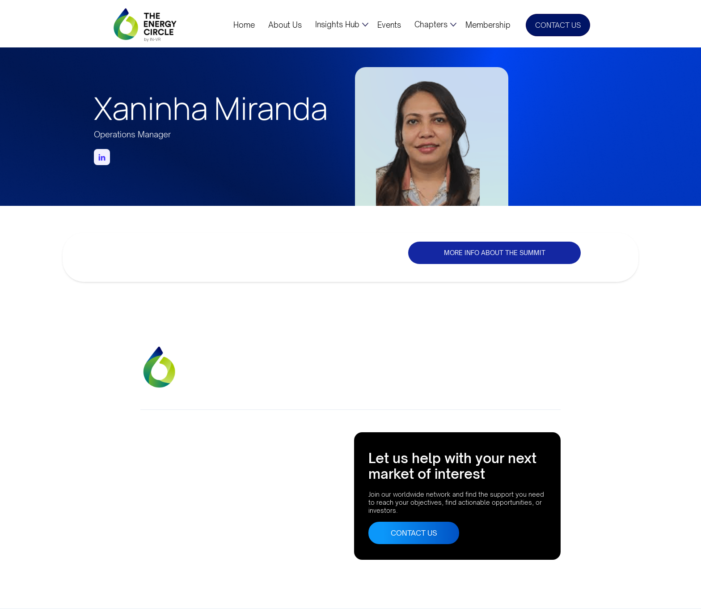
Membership (488, 25)
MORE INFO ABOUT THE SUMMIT (494, 252)
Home (244, 25)
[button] (341, 24)
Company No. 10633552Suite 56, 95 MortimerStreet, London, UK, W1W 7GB (190, 456)
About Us (285, 25)
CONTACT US (558, 25)
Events (389, 25)
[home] (145, 25)
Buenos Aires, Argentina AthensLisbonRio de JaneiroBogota (176, 519)
